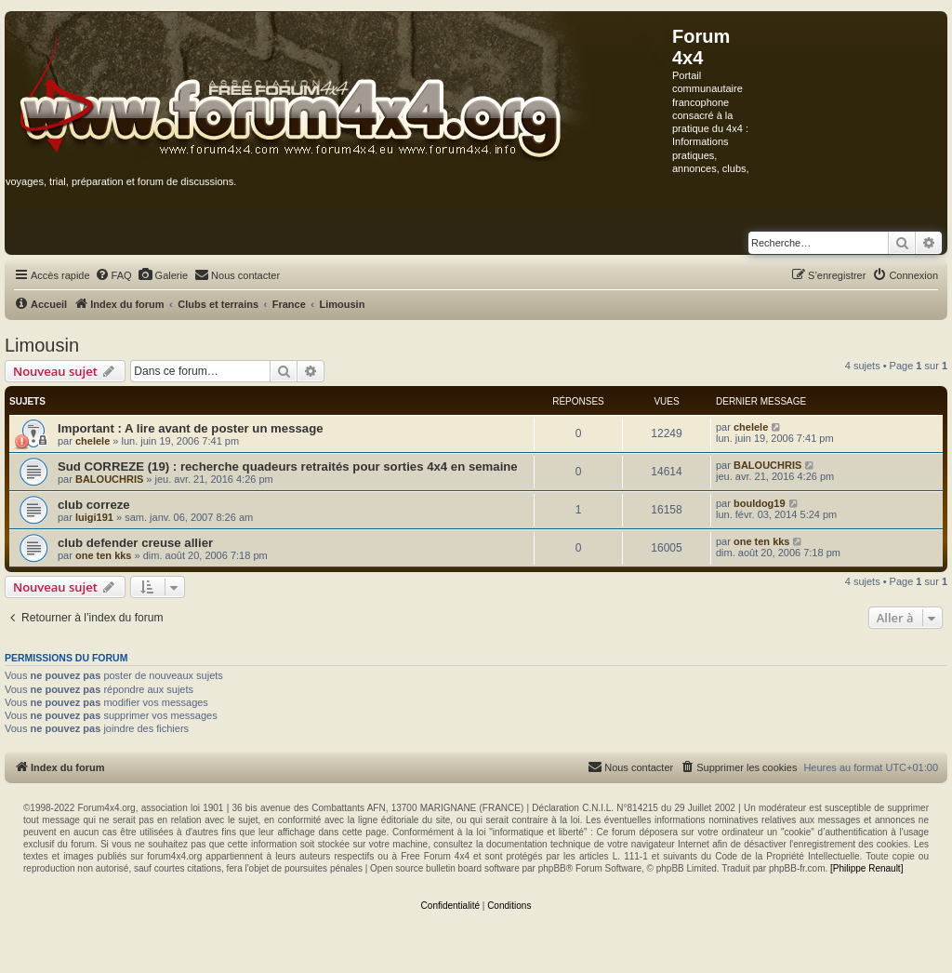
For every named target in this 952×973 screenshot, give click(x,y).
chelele (92, 441)
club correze (94, 505)
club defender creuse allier (135, 543)
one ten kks (103, 555)
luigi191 (94, 517)
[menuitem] (113, 275)
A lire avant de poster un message (224, 428)
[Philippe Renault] (866, 868)
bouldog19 (760, 503)
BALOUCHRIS (109, 479)
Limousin (42, 345)
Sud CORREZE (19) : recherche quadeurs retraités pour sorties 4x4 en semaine (288, 466)
